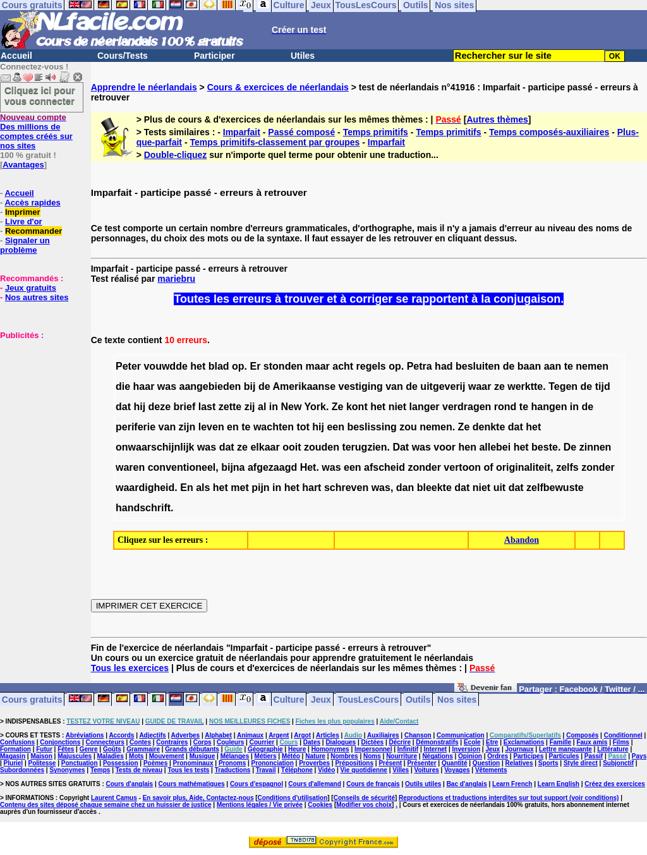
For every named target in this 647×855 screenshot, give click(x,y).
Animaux (250, 735)
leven (211, 426)
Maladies (110, 756)
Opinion (470, 756)
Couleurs (230, 742)
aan (553, 366)
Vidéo (326, 770)
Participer (214, 56)
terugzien (364, 447)
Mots (136, 756)
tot (302, 426)
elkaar (264, 447)
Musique (202, 756)
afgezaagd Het (282, 467)
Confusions (17, 742)
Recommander (33, 231)
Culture (289, 699)
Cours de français (372, 783)
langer (424, 406)
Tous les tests (188, 770)
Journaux (519, 749)
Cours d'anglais (130, 783)
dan (405, 487)
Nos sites (456, 699)
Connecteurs (105, 742)
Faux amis (591, 742)
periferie (135, 426)
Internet (435, 749)
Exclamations (524, 742)
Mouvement (166, 756)
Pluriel (13, 763)
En (186, 487)
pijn (260, 487)
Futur (44, 749)
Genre (89, 749)
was (166, 386)
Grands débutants (192, 749)
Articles (327, 735)
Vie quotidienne (364, 770)
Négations (437, 756)
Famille (560, 742)
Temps (100, 770)
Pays (639, 756)
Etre (492, 742)
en (233, 426)
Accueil (16, 56)
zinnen (595, 447)
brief (185, 406)
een (335, 426)
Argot (302, 735)
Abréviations (85, 735)
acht (342, 366)
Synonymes (67, 770)
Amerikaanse (304, 386)
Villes (400, 770)
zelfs (567, 467)
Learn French (512, 783)
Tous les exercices (130, 668)
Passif (593, 756)
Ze (338, 406)
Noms (372, 756)
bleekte (434, 487)
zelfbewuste (555, 487)
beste (544, 447)
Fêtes (65, 749)
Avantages (23, 164)
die (123, 386)
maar (318, 366)
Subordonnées (22, 770)
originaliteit (523, 467)
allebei (495, 447)
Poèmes (155, 763)
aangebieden (210, 386)
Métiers (266, 756)
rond (505, 406)
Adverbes (185, 735)
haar (144, 386)
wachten (273, 426)
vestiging (361, 386)
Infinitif (407, 749)
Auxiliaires (383, 735)
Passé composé (301, 132)
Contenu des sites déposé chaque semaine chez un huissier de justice (106, 804)
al (262, 406)
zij (250, 406)
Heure (297, 749)
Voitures (426, 770)
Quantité (455, 763)
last (207, 406)
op (238, 366)
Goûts (112, 749)
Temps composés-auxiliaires (549, 132)
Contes (140, 742)
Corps (202, 742)
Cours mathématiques (192, 783)
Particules (564, 756)
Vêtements (491, 770)
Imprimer (22, 212)
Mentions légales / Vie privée (260, 804)
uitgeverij (442, 386)
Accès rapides (32, 202)
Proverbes (314, 763)
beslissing (371, 426)
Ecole (472, 742)
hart (311, 487)
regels (371, 366)
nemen (592, 366)
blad (219, 366)
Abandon (521, 540)
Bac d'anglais (467, 783)
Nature (315, 756)
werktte (525, 386)
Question (486, 763)
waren (130, 467)
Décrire (399, 742)
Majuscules (74, 756)
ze (499, 386)
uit (499, 487)
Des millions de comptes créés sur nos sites (36, 131)
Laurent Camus (114, 797)
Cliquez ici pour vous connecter (39, 95)
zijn (187, 426)
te (568, 366)
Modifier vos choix (364, 804)
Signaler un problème (25, 245)
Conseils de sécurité (364, 797)
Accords (121, 735)
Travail (266, 770)
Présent (390, 763)
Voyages (456, 770)
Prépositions (354, 763)
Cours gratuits (32, 699)
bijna (233, 467)
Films (621, 742)
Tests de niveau (139, 770)
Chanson (418, 735)
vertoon (462, 467)
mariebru (176, 279)
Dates (311, 742)
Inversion (466, 749)
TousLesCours (368, 699)
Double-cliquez (175, 155)
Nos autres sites (36, 297)
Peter (128, 366)
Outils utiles (423, 783)
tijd (602, 386)
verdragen (466, 406)
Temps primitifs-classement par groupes (275, 142)
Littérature (612, 749)
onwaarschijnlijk (155, 447)
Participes (528, 756)
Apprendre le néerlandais (144, 87)
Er (255, 366)
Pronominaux (193, 763)
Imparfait (241, 132)
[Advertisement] (38, 403)
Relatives (519, 763)
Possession (120, 763)
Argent (279, 735)
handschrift (143, 507)
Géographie (265, 749)
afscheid (384, 467)
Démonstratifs (437, 742)
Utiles (303, 56)
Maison (41, 756)
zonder (424, 467)
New (291, 406)
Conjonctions (60, 742)
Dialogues (340, 742)
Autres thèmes (497, 119)
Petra (419, 366)
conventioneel (182, 467)
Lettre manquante (565, 749)
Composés (582, 735)
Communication (461, 735)
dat (123, 406)
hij (139, 406)
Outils (418, 699)
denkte (489, 426)
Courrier (262, 742)
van (394, 386)
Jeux (321, 699)
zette (230, 406)
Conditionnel (623, 735)
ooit (291, 447)
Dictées (372, 742)
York (315, 406)
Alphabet (218, 735)
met (239, 487)
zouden (321, 447)
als (203, 487)
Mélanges (235, 756)
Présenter (421, 763)
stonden (283, 366)
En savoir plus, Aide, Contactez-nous (198, 797)
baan (529, 366)
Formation (15, 749)
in (273, 406)
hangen (549, 406)
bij (250, 386)
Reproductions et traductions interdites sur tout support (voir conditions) (509, 797)
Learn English (558, 783)
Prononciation (272, 763)
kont (357, 406)
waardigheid (145, 487)
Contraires (172, 742)
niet (397, 406)
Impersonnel (373, 749)
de (509, 366)
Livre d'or (23, 221)
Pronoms (232, 763)
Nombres (344, 756)
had (443, 366)
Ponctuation (79, 763)
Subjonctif (618, 763)
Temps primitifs (375, 132)
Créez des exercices (614, 783)
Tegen (562, 386)
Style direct (581, 763)
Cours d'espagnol (256, 783)
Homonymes (330, 749)
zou (408, 426)
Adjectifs (152, 735)
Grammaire (143, 749)
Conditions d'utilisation (293, 797)
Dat (400, 447)
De (570, 447)
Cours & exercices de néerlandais (278, 87)
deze (159, 406)
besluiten (478, 366)
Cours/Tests (122, 56)
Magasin (12, 756)
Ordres (497, 756)
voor (444, 447)
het (197, 366)
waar (479, 386)
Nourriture (401, 756)
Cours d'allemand (314, 783)
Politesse (42, 763)
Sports (548, 763)
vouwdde (165, 366)
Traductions (233, 770)
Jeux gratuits (30, 288)
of (488, 467)
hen (467, 447)
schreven (346, 487)
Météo (291, 756)
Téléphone (297, 770)
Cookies (320, 804)
